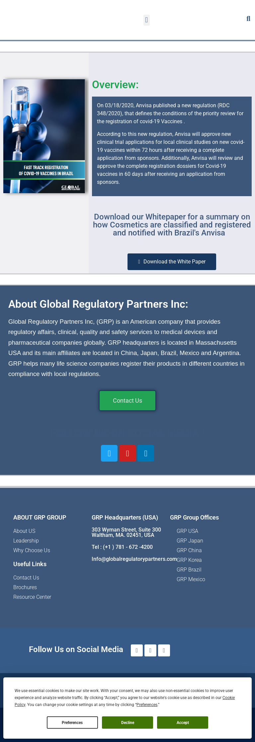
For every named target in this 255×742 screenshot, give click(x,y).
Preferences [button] (146, 704)
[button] (146, 20)
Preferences (72, 722)
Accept (183, 722)
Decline (127, 722)
